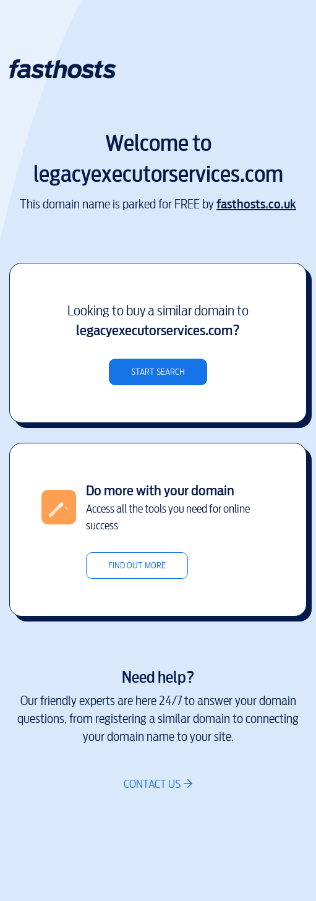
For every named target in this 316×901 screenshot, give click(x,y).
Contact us (152, 783)
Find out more (137, 565)
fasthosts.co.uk (256, 204)
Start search (158, 371)
